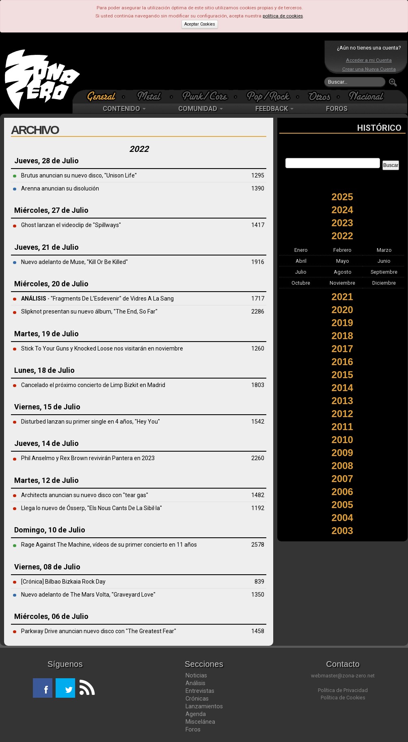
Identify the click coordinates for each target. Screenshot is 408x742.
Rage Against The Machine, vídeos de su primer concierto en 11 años (109, 544)
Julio (301, 272)
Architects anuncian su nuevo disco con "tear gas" (84, 495)
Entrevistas (200, 691)
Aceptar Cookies (199, 24)
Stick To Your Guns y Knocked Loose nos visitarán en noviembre (102, 348)
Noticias (196, 675)
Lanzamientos (204, 706)
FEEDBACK (274, 108)
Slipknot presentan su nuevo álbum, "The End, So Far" (89, 311)
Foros (193, 729)
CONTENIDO (124, 108)
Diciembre (384, 283)
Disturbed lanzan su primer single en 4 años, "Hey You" (90, 421)
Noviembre (342, 283)
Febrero (342, 250)
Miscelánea (200, 721)
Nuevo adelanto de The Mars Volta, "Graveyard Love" (88, 594)
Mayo (342, 261)
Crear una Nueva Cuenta (369, 69)
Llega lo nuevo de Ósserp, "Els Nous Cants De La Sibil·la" (91, 508)
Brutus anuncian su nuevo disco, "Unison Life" (79, 175)
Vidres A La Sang (152, 298)
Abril (301, 261)
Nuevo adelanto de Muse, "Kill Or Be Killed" (74, 262)
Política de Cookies (343, 697)
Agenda (196, 714)
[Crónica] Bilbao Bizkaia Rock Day (63, 581)
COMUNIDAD (200, 108)
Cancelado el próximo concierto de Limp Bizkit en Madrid (93, 385)
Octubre (300, 283)
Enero (301, 250)
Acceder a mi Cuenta (369, 60)
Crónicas (197, 698)
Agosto (343, 272)
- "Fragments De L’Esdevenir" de (75, 298)
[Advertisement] (202, 65)
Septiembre (384, 272)
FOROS (337, 108)
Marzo (384, 250)
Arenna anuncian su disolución (60, 188)
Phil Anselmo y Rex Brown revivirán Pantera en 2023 (88, 458)
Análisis (195, 683)
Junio (384, 261)
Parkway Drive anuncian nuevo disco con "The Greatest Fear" (98, 631)
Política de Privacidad (343, 690)
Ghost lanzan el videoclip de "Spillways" (71, 225)
